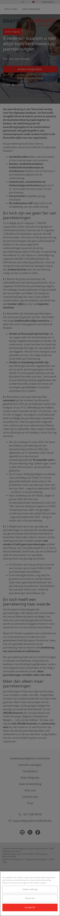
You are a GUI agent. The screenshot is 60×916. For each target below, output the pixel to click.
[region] (30, 893)
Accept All (30, 907)
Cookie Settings (30, 889)
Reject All (30, 898)
